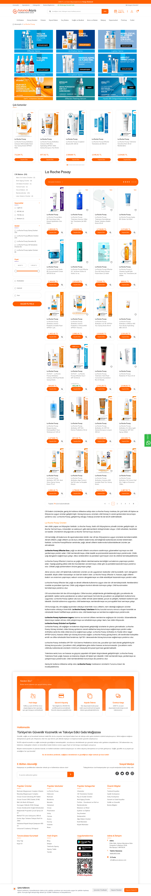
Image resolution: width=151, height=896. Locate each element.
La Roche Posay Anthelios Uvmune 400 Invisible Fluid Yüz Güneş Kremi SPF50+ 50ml (23, 145)
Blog (48, 841)
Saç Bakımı (65, 20)
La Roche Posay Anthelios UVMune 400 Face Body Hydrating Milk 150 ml (127, 324)
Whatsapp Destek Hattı (66, 5)
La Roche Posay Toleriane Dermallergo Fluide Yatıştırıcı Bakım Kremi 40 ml (103, 220)
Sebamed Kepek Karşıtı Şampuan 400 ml (30, 825)
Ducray (49, 822)
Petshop (124, 20)
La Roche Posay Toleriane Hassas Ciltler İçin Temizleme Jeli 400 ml (79, 220)
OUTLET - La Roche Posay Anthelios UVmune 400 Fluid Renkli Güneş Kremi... (55, 377)
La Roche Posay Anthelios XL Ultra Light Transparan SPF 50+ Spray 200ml (127, 429)
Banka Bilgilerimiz (48, 5)
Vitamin (43, 20)
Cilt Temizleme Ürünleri (85, 794)
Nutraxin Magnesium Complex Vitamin (30, 791)
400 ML (19, 211)
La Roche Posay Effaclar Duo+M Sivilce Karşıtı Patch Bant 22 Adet (103, 271)
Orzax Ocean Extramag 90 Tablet (28, 797)
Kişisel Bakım (53, 20)
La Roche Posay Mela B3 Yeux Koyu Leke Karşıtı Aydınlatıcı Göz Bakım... (54, 220)
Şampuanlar (81, 816)
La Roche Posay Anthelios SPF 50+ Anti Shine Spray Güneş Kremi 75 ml (55, 481)
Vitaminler (80, 791)
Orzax (49, 808)
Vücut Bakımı (22, 190)
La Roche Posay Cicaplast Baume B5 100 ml (75, 143)
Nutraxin (50, 797)
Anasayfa (16, 5)
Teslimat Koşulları (113, 791)
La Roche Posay (20, 139)
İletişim (49, 844)
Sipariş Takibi (51, 849)
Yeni (17, 295)
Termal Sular (22, 187)
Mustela (50, 802)
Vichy (49, 813)
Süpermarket (113, 20)
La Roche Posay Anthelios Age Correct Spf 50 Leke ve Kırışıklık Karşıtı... (79, 481)
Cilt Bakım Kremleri (23, 184)
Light (18, 208)
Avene (49, 819)
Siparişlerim (26, 5)
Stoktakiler (19, 281)
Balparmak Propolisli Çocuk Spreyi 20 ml (30, 812)
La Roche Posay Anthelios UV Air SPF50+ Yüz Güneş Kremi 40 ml (103, 324)
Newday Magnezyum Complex (27, 794)
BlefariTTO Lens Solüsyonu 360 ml (29, 816)
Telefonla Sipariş (53, 846)
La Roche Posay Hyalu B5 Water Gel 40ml (127, 218)
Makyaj (103, 20)
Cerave (49, 816)
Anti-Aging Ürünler (24, 181)
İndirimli (18, 288)
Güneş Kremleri (32, 20)
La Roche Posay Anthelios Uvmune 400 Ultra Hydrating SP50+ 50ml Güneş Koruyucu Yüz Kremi (49, 145)
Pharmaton (51, 811)
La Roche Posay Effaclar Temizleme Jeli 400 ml (100, 143)
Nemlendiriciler (23, 193)
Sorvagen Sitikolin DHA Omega (28, 805)
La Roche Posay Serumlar (25, 241)
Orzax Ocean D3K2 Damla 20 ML (28, 799)
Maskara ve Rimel (83, 808)
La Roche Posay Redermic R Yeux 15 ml (127, 375)
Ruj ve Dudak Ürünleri (84, 797)
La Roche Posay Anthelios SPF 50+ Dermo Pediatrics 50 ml (79, 428)
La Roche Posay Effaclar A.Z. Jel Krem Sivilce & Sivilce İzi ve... (79, 271)
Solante (50, 825)
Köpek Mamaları (82, 825)
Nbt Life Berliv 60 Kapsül (25, 802)
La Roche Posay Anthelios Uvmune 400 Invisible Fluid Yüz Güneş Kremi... (103, 481)
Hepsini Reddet (116, 890)
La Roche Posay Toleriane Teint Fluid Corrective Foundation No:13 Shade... (103, 377)
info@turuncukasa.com (118, 860)
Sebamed (50, 805)
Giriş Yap (20, 841)
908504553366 (115, 854)
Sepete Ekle (24, 159)
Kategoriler (36, 5)
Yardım (49, 852)
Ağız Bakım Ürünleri (84, 819)
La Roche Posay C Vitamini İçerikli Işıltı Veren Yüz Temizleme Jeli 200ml (127, 272)
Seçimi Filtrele (27, 304)
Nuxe (49, 827)
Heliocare (50, 794)
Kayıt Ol (19, 844)
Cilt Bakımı (20, 20)
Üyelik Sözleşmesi (113, 794)
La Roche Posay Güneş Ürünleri (26, 231)
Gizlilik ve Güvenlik (113, 802)
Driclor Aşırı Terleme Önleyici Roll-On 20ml (29, 819)
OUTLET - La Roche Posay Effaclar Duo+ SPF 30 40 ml (78, 376)
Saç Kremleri (81, 813)
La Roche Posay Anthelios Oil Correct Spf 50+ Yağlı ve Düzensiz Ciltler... (127, 481)
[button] (67, 164)
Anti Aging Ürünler (83, 799)
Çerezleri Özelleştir (100, 890)
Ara (105, 11)
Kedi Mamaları (82, 822)
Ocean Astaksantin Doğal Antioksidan (30, 808)
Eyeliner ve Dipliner (83, 811)
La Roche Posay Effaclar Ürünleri (26, 236)
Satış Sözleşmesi (113, 797)
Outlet (132, 20)
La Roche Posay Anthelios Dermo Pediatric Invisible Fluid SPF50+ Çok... (54, 324)
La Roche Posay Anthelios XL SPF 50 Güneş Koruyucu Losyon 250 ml (103, 429)
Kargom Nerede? (132, 5)
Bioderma (50, 799)
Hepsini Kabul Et (131, 890)
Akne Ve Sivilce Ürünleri (25, 177)
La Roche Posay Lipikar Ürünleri (26, 251)
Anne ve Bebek (92, 20)
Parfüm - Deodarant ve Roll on (88, 802)
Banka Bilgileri (112, 805)
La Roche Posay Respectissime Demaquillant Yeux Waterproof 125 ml (53, 429)
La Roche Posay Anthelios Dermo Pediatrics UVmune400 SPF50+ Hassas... (79, 324)
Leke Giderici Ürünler (24, 196)
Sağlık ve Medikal (78, 20)
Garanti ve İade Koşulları (115, 799)
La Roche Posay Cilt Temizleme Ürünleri (25, 245)
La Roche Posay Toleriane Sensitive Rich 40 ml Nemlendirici (127, 144)
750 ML (19, 215)
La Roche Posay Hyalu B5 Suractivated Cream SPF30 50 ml (55, 271)
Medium (19, 219)
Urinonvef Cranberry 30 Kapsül (27, 828)
